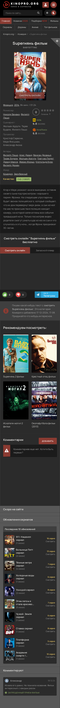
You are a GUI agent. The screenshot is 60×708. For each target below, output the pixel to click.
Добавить (48, 441)
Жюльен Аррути (27, 158)
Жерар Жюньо (27, 161)
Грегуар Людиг (45, 158)
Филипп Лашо (10, 155)
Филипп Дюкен (11, 165)
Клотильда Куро (44, 161)
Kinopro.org (8, 34)
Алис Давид (25, 155)
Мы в (49, 294)
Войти (45, 5)
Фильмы (54, 20)
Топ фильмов (50, 27)
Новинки (20, 20)
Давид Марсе (10, 161)
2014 (16, 105)
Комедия (22, 34)
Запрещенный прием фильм (22, 692)
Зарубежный (21, 173)
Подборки (39, 20)
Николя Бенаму (11, 114)
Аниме (35, 27)
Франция (8, 105)
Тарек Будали (10, 158)
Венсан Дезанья (42, 155)
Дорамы (22, 27)
